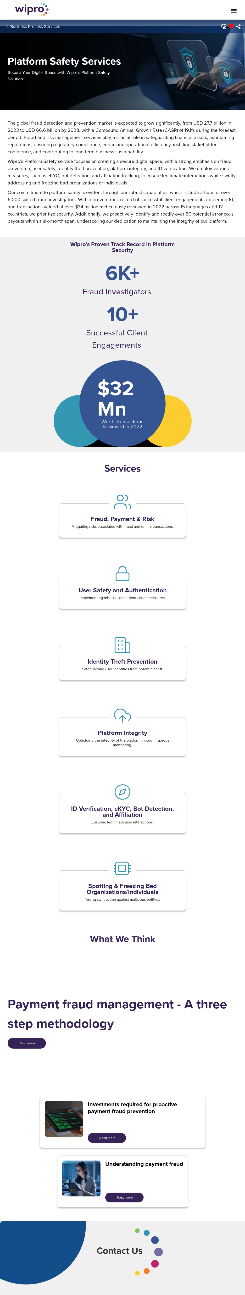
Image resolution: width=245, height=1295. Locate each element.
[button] (223, 26)
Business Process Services (35, 26)
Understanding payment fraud (144, 1164)
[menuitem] (237, 26)
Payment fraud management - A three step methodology (117, 1014)
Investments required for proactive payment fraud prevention (132, 1108)
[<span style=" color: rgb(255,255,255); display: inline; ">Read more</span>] (27, 1043)
